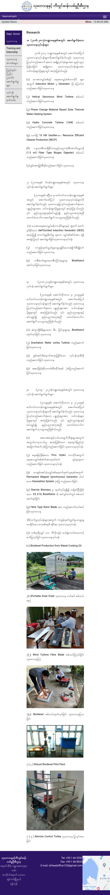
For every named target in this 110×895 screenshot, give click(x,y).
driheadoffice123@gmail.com (65, 865)
